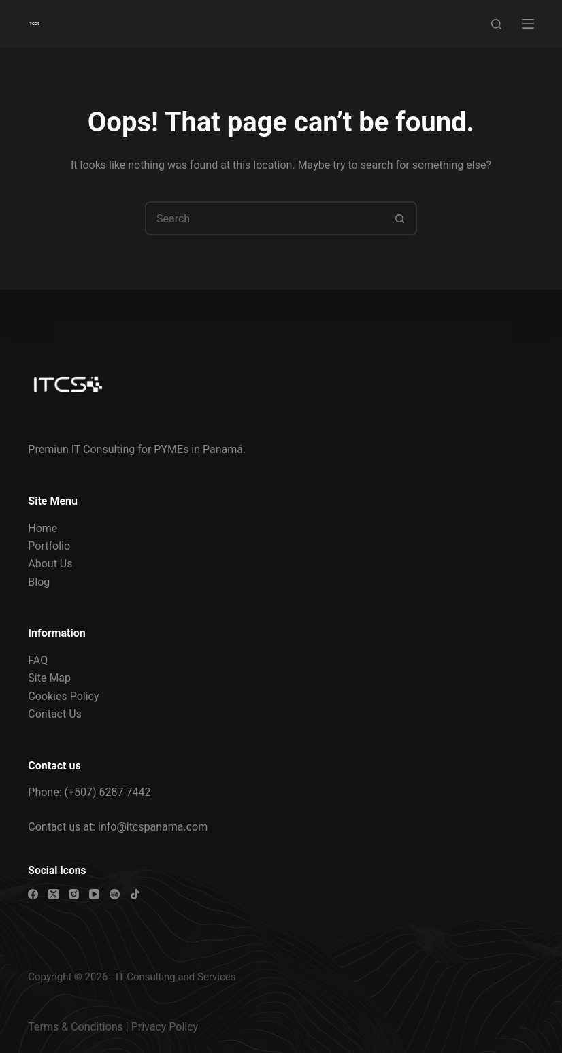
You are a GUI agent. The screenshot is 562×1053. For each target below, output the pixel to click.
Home (42, 528)
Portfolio (49, 545)
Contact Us (55, 713)
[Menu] (528, 24)
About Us (50, 563)
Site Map (49, 677)
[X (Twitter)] (53, 894)
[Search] (496, 24)
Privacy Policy (165, 1026)
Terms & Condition (72, 1026)
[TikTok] (135, 894)
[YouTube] (94, 894)
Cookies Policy (63, 696)
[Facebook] (33, 894)
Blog (39, 581)
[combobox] (265, 218)
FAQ (38, 660)
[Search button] (400, 218)
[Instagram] (74, 894)
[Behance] (115, 894)
